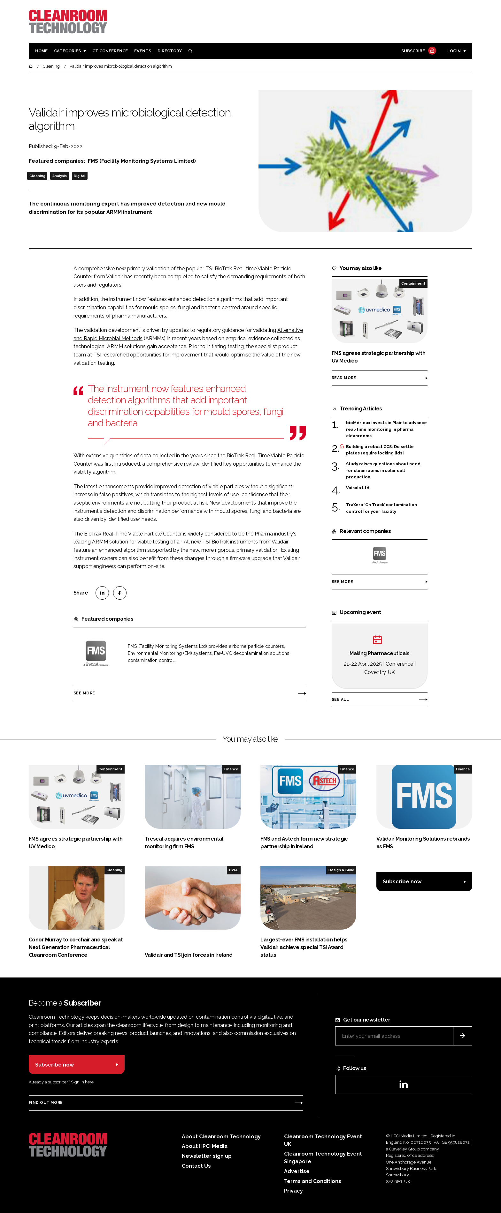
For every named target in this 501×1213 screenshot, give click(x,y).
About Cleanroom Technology (221, 1137)
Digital (79, 176)
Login (454, 51)
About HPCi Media (204, 1146)
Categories (67, 51)
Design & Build (341, 870)
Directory (170, 51)
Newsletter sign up (207, 1156)
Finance (231, 769)
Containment (413, 283)
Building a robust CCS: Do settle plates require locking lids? (380, 450)
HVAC (233, 870)
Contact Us (196, 1166)
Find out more (46, 1102)
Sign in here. (83, 1082)
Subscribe (418, 51)
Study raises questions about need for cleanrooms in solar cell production (383, 470)
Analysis (59, 176)
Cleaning (37, 176)
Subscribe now (402, 882)
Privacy (293, 1191)
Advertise (297, 1171)
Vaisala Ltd (357, 488)
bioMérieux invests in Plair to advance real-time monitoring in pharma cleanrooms (386, 429)
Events (142, 51)
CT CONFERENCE (110, 51)
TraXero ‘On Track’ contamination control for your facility (381, 508)
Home (41, 51)
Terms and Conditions (312, 1181)
